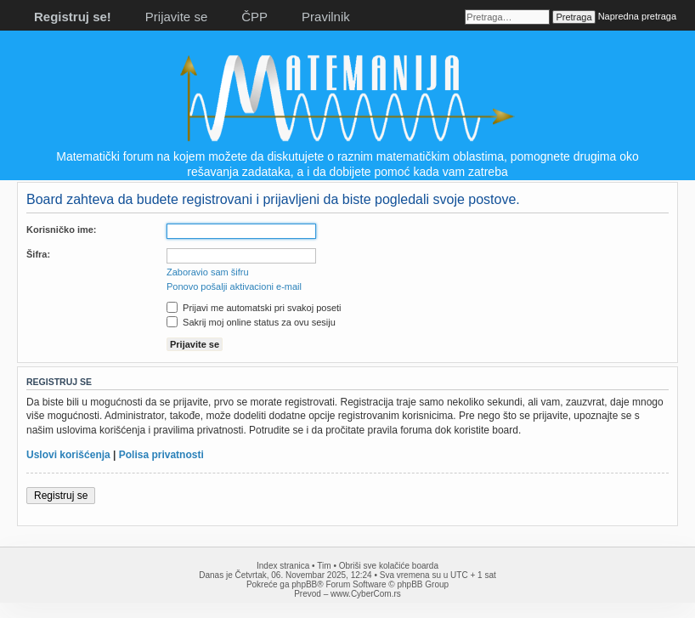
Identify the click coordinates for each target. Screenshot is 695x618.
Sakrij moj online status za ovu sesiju (251, 322)
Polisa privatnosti (161, 455)
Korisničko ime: (61, 229)
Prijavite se (176, 16)
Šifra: (38, 254)
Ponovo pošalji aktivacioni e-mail (234, 286)
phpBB (304, 584)
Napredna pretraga (637, 16)
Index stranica (283, 565)
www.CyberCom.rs (366, 593)
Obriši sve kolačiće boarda (388, 565)
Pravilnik (326, 16)
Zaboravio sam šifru (208, 272)
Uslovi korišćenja (68, 455)
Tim (324, 565)
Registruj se (61, 496)
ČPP (254, 16)
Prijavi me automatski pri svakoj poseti (254, 308)
